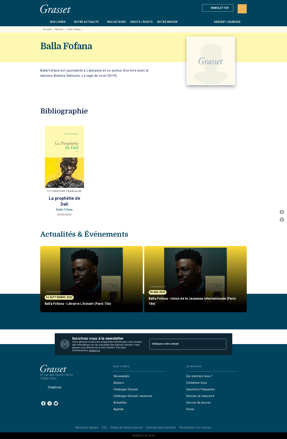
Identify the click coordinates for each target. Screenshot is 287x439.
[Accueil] (55, 8)
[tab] (44, 21)
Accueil (47, 29)
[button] (217, 8)
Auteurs (59, 29)
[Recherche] (242, 8)
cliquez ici (94, 350)
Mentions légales (86, 427)
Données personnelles (161, 427)
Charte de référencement (126, 427)
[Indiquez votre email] (183, 344)
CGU (104, 427)
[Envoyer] (222, 344)
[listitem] (43, 403)
